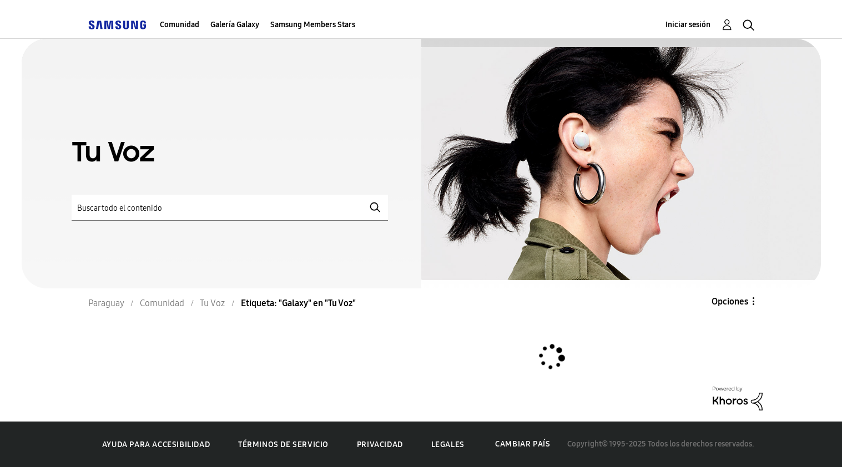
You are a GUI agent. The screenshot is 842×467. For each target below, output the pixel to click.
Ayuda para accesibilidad (156, 444)
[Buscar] (230, 208)
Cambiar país (522, 444)
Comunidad (179, 24)
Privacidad (380, 444)
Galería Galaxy (234, 24)
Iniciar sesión (687, 24)
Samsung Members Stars (312, 24)
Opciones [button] (730, 301)
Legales (448, 444)
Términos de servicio (283, 444)
